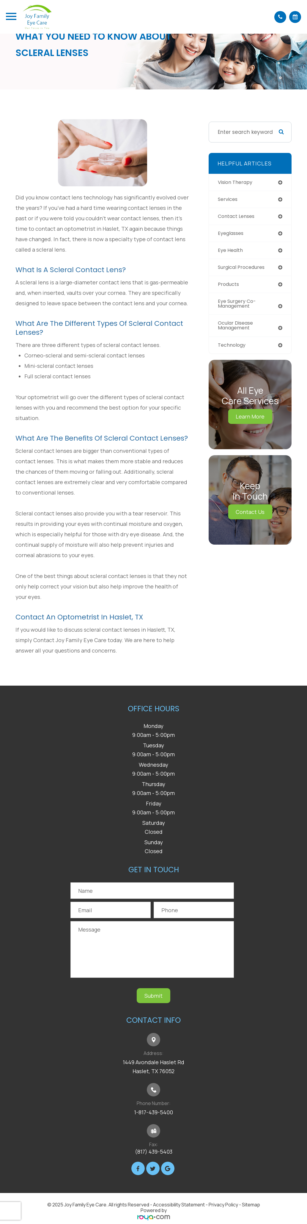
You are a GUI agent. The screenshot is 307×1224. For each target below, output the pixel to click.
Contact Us (250, 515)
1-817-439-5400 (153, 1112)
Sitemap (251, 1204)
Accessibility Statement (179, 1204)
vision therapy (237, 182)
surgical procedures (243, 269)
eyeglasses (232, 234)
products (229, 286)
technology (233, 348)
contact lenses (238, 217)
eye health (231, 251)
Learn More (250, 420)
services (228, 199)
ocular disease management (237, 329)
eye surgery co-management (238, 306)
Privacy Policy (223, 1204)
